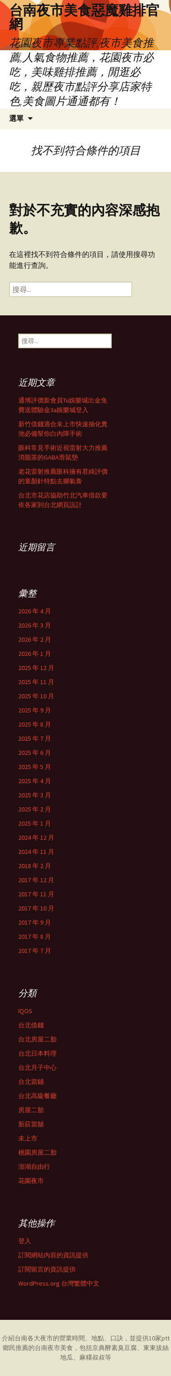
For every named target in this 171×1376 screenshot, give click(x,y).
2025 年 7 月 (34, 738)
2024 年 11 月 (36, 852)
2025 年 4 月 (34, 781)
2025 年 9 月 (34, 710)
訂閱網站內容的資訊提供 (53, 1255)
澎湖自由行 (34, 1166)
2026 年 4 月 (34, 611)
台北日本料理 (37, 1053)
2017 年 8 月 (34, 936)
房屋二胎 (31, 1110)
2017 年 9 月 (34, 922)
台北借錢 (31, 1025)
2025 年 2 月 (34, 809)
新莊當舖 (31, 1124)
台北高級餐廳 (37, 1096)
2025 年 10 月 (36, 696)
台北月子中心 (37, 1067)
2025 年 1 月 (34, 823)
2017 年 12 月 (36, 880)
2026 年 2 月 (34, 639)
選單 (16, 118)
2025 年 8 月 (34, 724)
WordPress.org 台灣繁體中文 (58, 1283)
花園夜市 (31, 1181)
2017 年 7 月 (34, 951)
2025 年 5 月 (34, 767)
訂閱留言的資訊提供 (47, 1269)
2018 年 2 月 (34, 866)
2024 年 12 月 (36, 837)
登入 (24, 1241)
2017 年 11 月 (36, 894)
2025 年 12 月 (36, 668)
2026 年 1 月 (34, 653)
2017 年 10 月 (36, 908)
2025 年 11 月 (36, 682)
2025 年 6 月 (34, 752)
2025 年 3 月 (34, 795)
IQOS (25, 1011)
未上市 (27, 1138)
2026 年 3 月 (34, 625)
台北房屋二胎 (37, 1039)
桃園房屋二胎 (37, 1152)
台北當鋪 (31, 1082)
